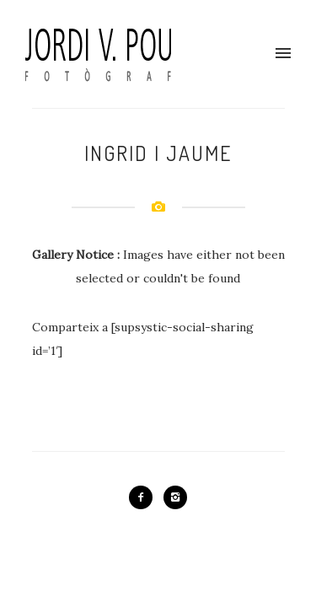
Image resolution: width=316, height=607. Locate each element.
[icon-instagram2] (175, 497)
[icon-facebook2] (145, 497)
